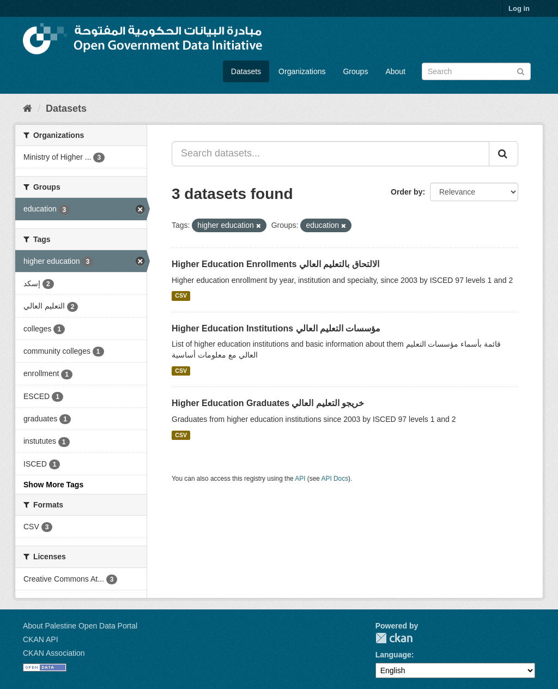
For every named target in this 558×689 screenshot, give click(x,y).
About (395, 71)
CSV (181, 296)
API (300, 478)
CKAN (394, 638)
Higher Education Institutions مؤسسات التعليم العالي (276, 328)
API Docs (335, 478)
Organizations (301, 71)
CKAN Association (54, 653)
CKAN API (40, 639)
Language (393, 654)
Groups (355, 71)
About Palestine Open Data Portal (80, 625)
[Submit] (520, 70)
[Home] (27, 108)
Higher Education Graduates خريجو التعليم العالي (268, 403)
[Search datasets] (476, 71)
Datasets (246, 71)
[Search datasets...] (330, 153)
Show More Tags (53, 484)
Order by (406, 192)
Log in (519, 8)
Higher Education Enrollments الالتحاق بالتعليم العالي (275, 264)
